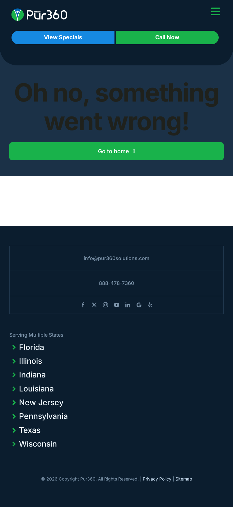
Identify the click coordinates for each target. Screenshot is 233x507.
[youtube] (116, 304)
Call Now (167, 37)
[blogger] (139, 304)
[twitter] (94, 304)
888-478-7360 (116, 283)
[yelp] (149, 304)
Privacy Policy (157, 478)
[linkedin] (127, 304)
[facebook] (83, 304)
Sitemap (183, 478)
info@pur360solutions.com (116, 258)
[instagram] (105, 304)
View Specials (63, 37)
